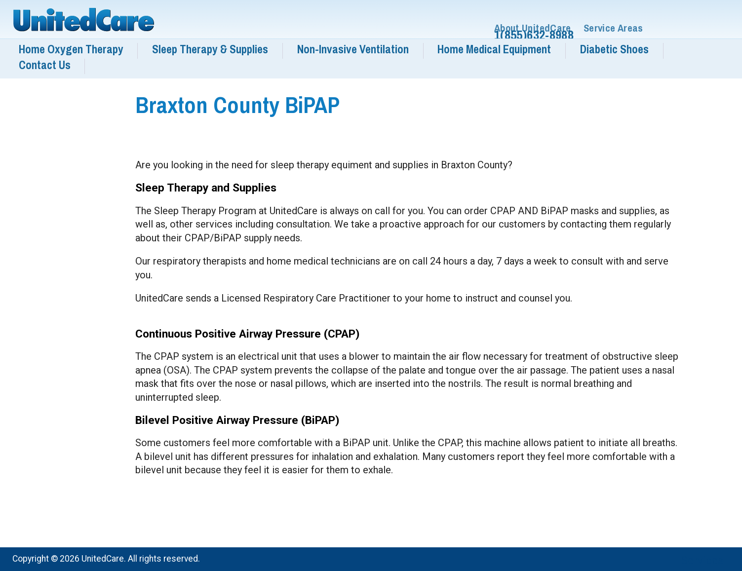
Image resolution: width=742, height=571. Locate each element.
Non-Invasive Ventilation (353, 49)
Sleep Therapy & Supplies (210, 49)
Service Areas (613, 28)
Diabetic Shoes (614, 49)
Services (702, 560)
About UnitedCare (532, 28)
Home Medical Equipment (494, 49)
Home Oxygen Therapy (71, 49)
